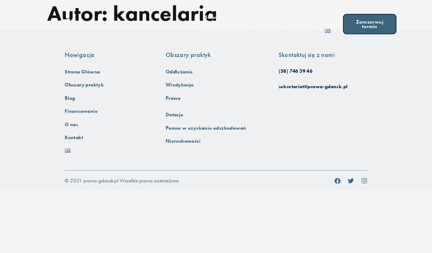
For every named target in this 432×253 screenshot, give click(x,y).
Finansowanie (224, 30)
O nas (268, 30)
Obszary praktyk (277, 16)
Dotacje (175, 115)
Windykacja (180, 85)
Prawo (173, 98)
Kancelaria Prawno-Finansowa (128, 23)
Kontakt (301, 30)
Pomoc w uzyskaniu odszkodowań (206, 128)
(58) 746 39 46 (296, 71)
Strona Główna (222, 16)
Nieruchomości (183, 141)
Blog (322, 16)
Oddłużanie (179, 72)
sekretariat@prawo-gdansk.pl (313, 87)
